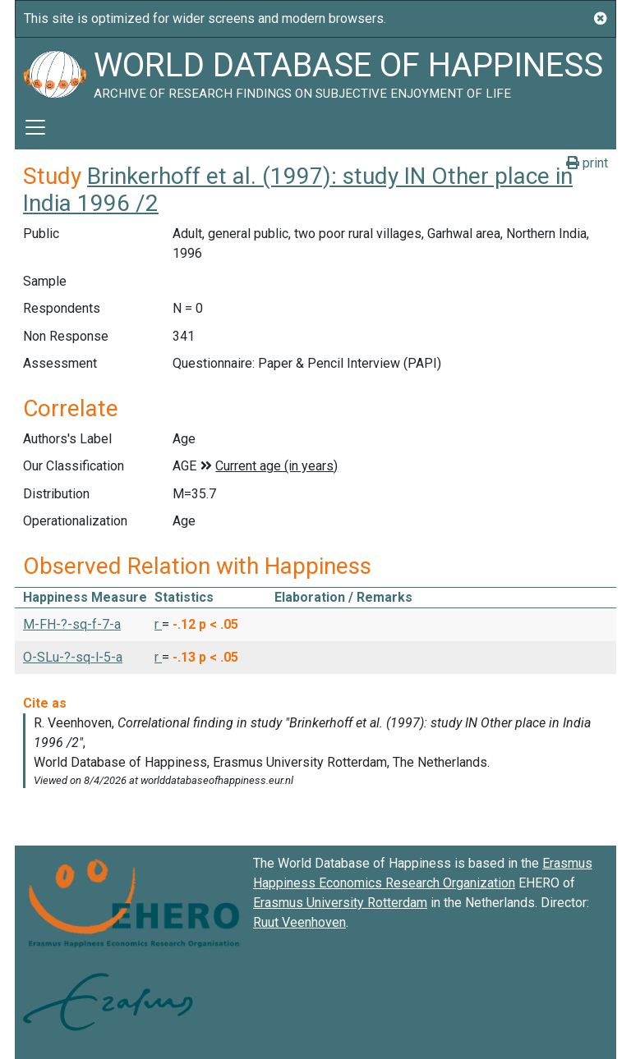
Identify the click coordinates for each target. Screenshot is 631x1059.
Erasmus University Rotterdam (340, 902)
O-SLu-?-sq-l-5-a (72, 657)
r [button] (158, 624)
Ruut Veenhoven (299, 922)
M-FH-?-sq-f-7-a (72, 624)
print (587, 163)
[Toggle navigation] (35, 127)
